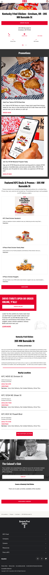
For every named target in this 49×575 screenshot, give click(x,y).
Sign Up (23, 477)
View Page (4, 386)
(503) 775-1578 (6, 422)
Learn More (6, 326)
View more (24, 287)
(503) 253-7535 (6, 403)
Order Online (24, 23)
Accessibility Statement (6, 568)
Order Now (7, 112)
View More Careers (24, 501)
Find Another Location (24, 434)
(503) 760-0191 (6, 384)
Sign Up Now (7, 174)
